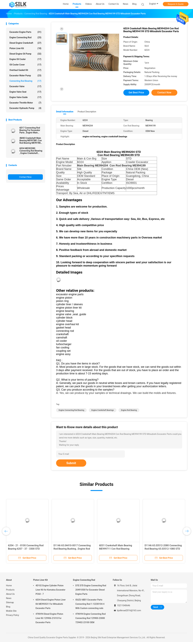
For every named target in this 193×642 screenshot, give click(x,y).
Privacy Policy (12, 615)
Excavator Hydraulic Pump (25, 108)
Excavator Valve (25, 86)
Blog (8, 606)
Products (10, 590)
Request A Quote (176, 4)
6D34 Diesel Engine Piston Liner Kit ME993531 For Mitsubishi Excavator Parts (51, 604)
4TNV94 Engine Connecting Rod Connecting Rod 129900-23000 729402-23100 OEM (90, 618)
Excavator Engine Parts (25, 32)
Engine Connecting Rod (25, 37)
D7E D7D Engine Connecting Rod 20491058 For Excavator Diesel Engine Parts (90, 589)
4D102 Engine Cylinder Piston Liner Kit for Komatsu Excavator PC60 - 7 (50, 589)
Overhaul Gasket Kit (25, 70)
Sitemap (10, 602)
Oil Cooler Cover (25, 64)
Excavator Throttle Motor (25, 102)
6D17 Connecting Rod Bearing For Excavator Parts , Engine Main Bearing (29, 130)
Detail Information (64, 111)
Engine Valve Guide (25, 97)
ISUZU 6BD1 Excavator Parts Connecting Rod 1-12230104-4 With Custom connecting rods (89, 604)
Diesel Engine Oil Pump (25, 53)
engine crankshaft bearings (102, 410)
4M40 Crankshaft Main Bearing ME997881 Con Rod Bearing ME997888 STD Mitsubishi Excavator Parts (30, 140)
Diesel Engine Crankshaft (25, 42)
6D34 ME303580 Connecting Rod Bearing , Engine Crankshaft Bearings (30, 150)
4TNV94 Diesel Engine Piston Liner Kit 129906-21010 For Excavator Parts (49, 618)
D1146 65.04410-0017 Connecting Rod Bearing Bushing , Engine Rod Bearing (72, 549)
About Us (10, 594)
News (8, 598)
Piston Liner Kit (25, 48)
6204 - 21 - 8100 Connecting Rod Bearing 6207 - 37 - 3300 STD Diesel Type (25, 549)
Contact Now (25, 177)
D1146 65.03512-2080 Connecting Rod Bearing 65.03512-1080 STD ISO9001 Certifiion (163, 549)
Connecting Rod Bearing (25, 80)
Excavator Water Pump (25, 75)
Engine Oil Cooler (25, 59)
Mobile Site (11, 611)
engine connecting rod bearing (71, 410)
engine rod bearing (129, 410)
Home (9, 585)
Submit (71, 463)
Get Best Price (136, 92)
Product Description (87, 111)
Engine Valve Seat (25, 91)
